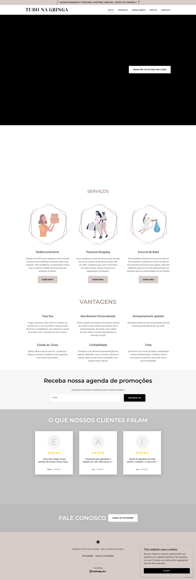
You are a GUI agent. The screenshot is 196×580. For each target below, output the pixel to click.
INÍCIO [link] (111, 10)
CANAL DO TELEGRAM (122, 518)
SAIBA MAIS (47, 279)
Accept (166, 571)
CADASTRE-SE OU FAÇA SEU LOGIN (149, 69)
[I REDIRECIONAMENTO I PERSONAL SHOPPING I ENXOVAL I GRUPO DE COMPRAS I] (98, 2)
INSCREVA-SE (134, 398)
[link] (51, 10)
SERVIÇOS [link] (123, 10)
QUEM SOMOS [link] (138, 10)
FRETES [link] (153, 10)
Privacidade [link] (87, 556)
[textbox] (86, 397)
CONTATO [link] (165, 10)
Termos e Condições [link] (104, 556)
